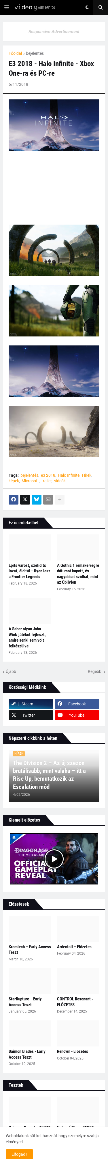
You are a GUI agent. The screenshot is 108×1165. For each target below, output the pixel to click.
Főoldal (15, 53)
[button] (6, 7)
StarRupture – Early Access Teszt (25, 1001)
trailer (46, 481)
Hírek (86, 475)
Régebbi (95, 671)
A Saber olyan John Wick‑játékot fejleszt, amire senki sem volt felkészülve (27, 637)
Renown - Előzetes (72, 1051)
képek (14, 481)
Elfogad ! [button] (19, 1154)
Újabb (11, 671)
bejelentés (35, 53)
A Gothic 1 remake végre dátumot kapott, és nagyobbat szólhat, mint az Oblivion (78, 574)
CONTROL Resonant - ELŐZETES (75, 1001)
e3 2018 (48, 475)
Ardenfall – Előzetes (74, 946)
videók (60, 481)
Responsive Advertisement (54, 31)
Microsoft (30, 481)
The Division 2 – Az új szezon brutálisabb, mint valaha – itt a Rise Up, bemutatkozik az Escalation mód (49, 775)
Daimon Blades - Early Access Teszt (27, 1054)
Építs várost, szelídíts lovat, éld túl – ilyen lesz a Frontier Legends (29, 571)
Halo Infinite (68, 475)
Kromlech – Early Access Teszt (30, 949)
